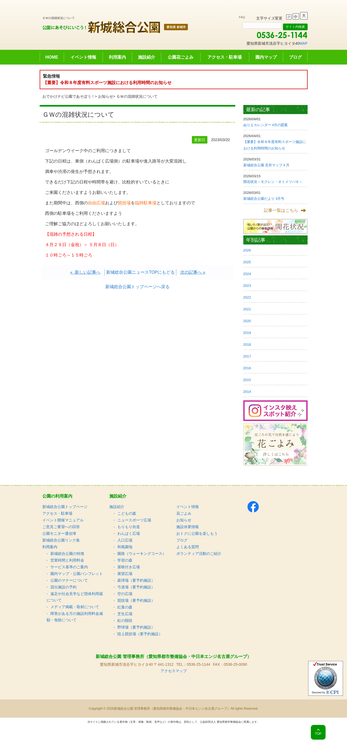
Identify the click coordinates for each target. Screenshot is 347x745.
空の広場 (124, 594)
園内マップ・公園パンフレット (76, 573)
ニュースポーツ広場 (134, 520)
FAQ (242, 17)
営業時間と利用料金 (67, 560)
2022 (247, 297)
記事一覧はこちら (281, 210)
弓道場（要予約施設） (136, 587)
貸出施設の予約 (63, 587)
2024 (247, 274)
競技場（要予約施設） (136, 600)
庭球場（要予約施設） (136, 580)
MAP (303, 43)
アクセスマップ (174, 671)
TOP (318, 734)
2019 (247, 333)
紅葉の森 (124, 607)
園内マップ (266, 57)
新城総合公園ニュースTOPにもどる (140, 272)
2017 (247, 356)
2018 (247, 345)
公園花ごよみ (180, 57)
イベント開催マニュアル (63, 520)
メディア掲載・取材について (74, 607)
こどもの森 (126, 513)
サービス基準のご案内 (69, 567)
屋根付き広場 (128, 567)
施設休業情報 (187, 527)
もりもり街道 (128, 527)
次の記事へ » (192, 272)
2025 (247, 262)
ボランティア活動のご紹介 (198, 553)
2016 (247, 368)
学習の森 (124, 560)
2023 (247, 286)
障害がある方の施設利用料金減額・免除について (75, 616)
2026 (247, 250)
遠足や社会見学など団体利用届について (75, 597)
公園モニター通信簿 (59, 533)
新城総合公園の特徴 (67, 553)
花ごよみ (183, 513)
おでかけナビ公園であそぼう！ (68, 96)
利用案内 (117, 57)
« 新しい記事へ (85, 272)
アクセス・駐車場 (224, 57)
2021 (247, 309)
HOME (51, 57)
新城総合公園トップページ (64, 507)
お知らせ (105, 96)
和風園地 (124, 547)
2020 (247, 321)
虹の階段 (124, 620)
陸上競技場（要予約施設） (139, 634)
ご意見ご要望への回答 (61, 527)
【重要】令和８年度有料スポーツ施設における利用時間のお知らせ (107, 82)
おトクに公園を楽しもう (197, 533)
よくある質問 (187, 547)
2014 (247, 392)
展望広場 (124, 573)
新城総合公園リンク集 (61, 540)
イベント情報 (83, 57)
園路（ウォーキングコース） (141, 553)
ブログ (295, 57)
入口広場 (124, 540)
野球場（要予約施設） (136, 627)
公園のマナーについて (69, 580)
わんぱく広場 (128, 533)
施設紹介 (146, 57)
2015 (247, 380)
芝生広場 (124, 614)
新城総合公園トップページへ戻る (137, 286)
